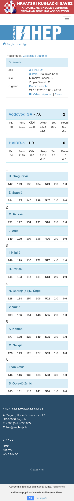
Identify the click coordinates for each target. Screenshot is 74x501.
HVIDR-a (17, 143)
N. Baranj (15, 290)
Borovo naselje (38, 86)
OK (30, 498)
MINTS (7, 450)
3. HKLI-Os (36, 69)
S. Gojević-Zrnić (20, 383)
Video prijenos (40, 94)
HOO (6, 446)
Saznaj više (41, 498)
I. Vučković (16, 367)
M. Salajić (16, 345)
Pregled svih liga (15, 44)
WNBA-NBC (10, 454)
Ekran (58, 94)
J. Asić (13, 230)
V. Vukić (14, 307)
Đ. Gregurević (19, 176)
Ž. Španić (15, 192)
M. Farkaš (16, 214)
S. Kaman (16, 329)
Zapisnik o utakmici (35, 55)
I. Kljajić (14, 252)
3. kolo (33, 74)
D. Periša (15, 269)
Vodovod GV (20, 114)
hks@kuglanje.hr (17, 427)
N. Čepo (35, 290)
